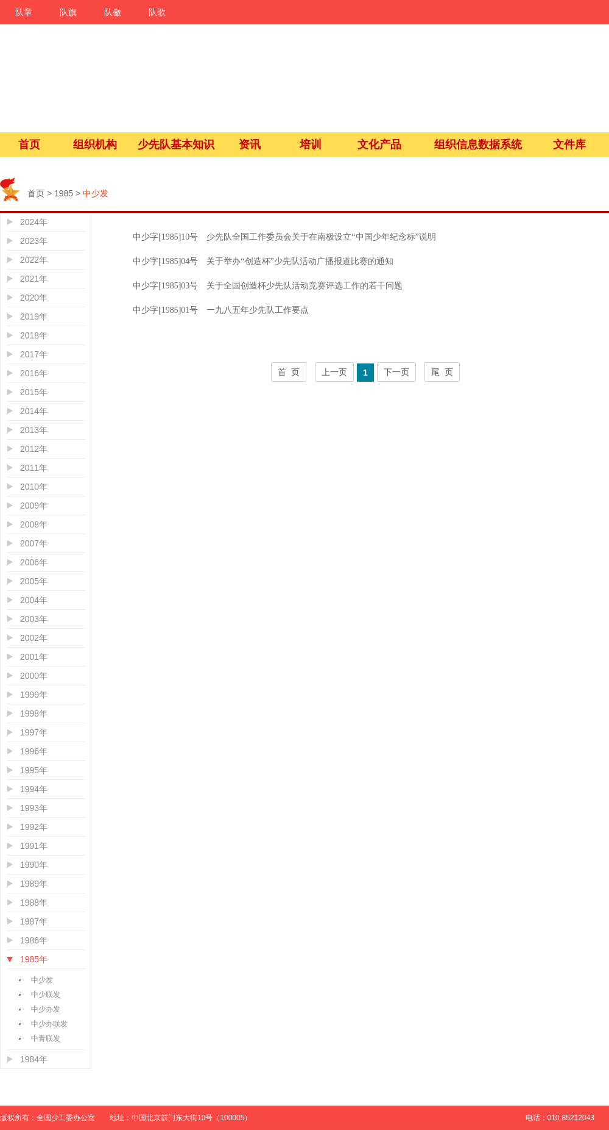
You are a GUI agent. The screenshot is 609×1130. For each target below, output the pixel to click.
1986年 (34, 940)
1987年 (34, 921)
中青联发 (45, 1038)
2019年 (34, 316)
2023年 (34, 241)
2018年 (34, 335)
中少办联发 (49, 1024)
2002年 (34, 638)
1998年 (34, 713)
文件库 (569, 144)
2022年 (34, 260)
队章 (23, 12)
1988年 (34, 902)
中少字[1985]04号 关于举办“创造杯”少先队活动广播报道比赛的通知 (263, 261)
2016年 (34, 373)
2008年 (34, 524)
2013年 (34, 430)
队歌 (157, 12)
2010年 (34, 487)
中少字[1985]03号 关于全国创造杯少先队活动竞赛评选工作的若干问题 (268, 285)
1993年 (34, 808)
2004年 (34, 600)
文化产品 (379, 144)
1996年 (34, 751)
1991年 (34, 846)
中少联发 (45, 994)
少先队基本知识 (176, 144)
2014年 (34, 411)
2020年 (34, 297)
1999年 (34, 694)
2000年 (34, 676)
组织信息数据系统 (478, 144)
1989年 (34, 884)
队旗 (68, 12)
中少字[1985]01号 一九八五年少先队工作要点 (221, 310)
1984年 (34, 1059)
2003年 (34, 619)
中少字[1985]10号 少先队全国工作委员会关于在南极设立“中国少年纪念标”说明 (284, 236)
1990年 (34, 865)
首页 (29, 144)
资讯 (250, 144)
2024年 (34, 222)
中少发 (42, 980)
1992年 (34, 827)
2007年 (34, 543)
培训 (311, 144)
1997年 (34, 732)
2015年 (34, 392)
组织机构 (95, 144)
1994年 (34, 789)
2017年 (34, 354)
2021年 (34, 279)
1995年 (34, 770)
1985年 (34, 959)
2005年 (34, 581)
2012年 (34, 449)
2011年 (34, 468)
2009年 (34, 505)
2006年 (34, 562)
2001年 (34, 657)
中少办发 (45, 1009)
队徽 (112, 12)
